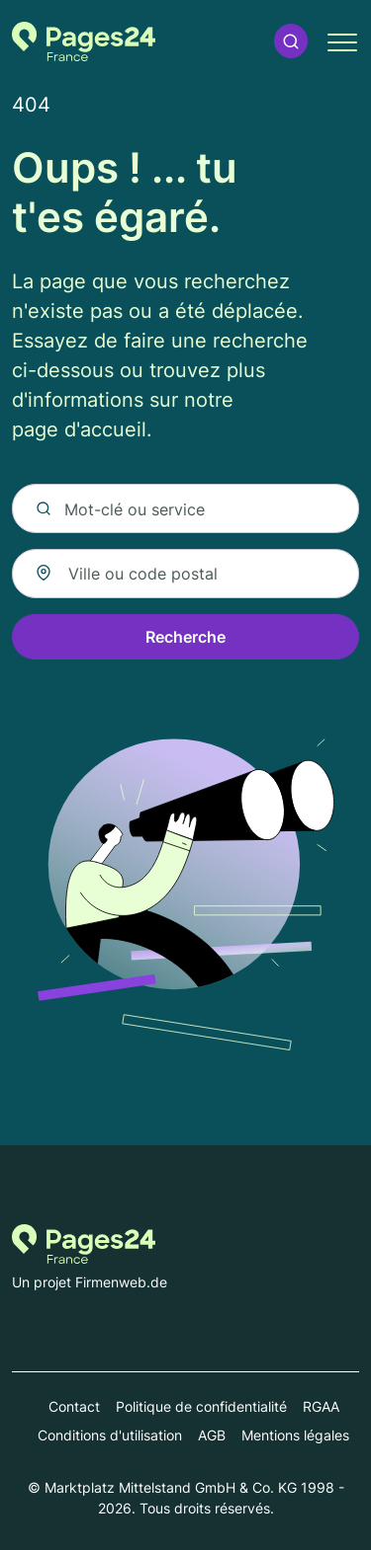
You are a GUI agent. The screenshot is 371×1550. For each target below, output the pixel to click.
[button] (291, 41)
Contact (74, 1406)
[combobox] (185, 573)
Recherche (185, 637)
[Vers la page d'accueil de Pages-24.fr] (83, 41)
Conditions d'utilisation (110, 1435)
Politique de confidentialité (201, 1406)
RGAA (321, 1406)
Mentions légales (295, 1435)
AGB (212, 1435)
